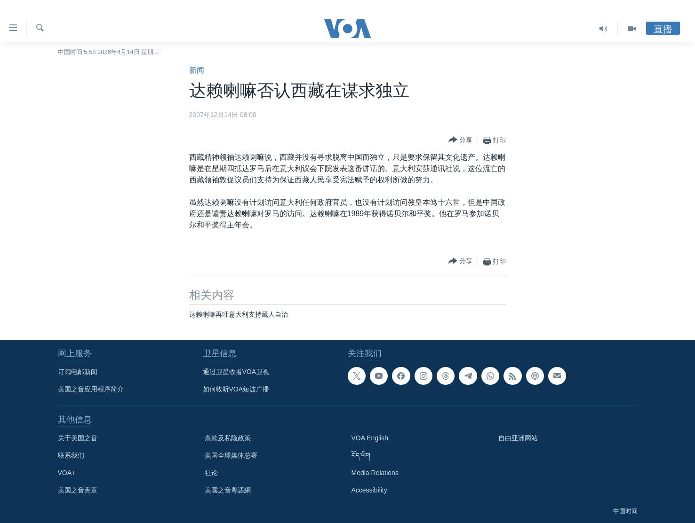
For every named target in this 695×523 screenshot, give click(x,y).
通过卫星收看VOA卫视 (236, 371)
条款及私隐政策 (228, 438)
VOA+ (67, 472)
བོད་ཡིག (360, 455)
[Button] (460, 140)
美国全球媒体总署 (231, 455)
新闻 (196, 70)
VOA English (370, 438)
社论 (211, 472)
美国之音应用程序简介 (91, 389)
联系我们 (71, 455)
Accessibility (369, 490)
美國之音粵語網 (228, 490)
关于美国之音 (77, 438)
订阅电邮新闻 (77, 371)
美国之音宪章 (77, 490)
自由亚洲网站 (518, 438)
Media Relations (375, 472)
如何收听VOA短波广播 (236, 389)
